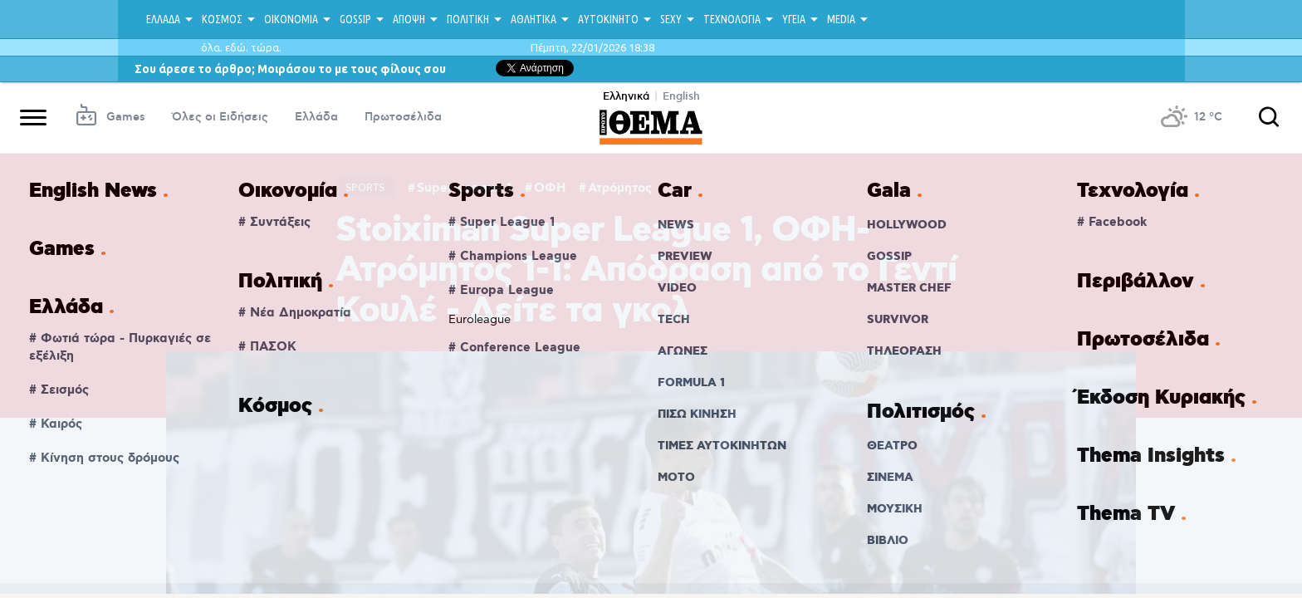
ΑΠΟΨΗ (409, 19)
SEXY (671, 19)
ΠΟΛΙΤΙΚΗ (468, 19)
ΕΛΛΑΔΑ (163, 19)
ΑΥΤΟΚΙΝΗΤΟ (608, 19)
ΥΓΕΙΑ (793, 19)
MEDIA (841, 19)
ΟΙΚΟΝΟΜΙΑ (291, 19)
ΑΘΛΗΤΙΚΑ (533, 19)
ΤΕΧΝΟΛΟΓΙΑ (732, 19)
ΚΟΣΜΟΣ (222, 19)
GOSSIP (355, 19)
